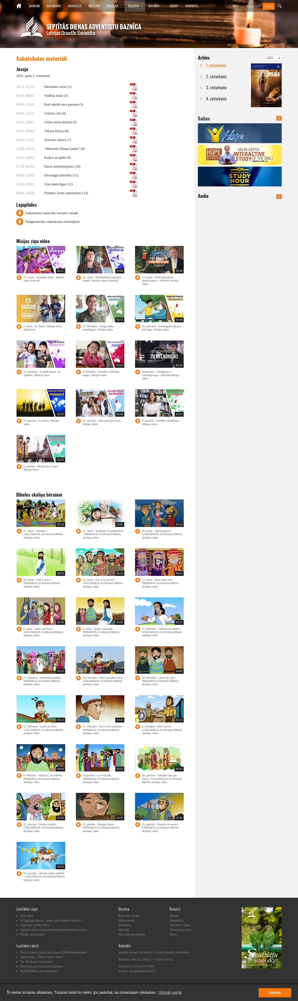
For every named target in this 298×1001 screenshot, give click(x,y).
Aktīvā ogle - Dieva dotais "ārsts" (42, 957)
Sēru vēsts (26, 916)
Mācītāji (93, 5)
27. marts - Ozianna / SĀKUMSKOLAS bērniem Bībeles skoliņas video (43, 534)
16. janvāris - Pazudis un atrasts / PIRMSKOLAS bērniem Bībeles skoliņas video (160, 828)
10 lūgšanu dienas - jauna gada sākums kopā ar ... (52, 920)
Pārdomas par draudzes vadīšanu (41, 966)
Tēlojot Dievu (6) (90, 131)
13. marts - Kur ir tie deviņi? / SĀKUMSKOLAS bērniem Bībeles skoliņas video (103, 583)
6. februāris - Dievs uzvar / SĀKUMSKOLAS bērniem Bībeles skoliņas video (162, 730)
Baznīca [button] (156, 5)
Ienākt (268, 6)
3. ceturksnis (216, 87)
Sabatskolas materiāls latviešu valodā (52, 213)
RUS (235, 5)
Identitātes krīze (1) (90, 87)
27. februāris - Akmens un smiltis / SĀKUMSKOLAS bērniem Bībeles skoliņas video (162, 632)
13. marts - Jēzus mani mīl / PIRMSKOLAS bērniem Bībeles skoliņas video (160, 583)
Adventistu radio (180, 930)
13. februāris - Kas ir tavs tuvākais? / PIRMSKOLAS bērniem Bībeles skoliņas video (103, 730)
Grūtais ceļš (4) (90, 113)
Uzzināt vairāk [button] (170, 992)
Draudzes (74, 5)
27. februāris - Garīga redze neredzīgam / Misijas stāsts (98, 328)
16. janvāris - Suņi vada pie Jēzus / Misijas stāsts (102, 422)
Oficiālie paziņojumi (132, 934)
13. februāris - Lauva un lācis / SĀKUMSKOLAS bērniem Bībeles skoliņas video (43, 730)
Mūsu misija (127, 920)
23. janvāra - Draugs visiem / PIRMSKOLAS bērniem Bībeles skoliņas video (101, 828)
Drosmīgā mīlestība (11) (90, 175)
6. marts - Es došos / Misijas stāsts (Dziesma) (43, 328)
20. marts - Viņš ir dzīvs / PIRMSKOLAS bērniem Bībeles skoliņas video (42, 583)
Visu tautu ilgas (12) (90, 184)
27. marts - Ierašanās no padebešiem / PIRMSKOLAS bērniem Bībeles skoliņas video (103, 534)
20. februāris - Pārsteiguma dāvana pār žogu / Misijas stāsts (161, 328)
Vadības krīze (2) (90, 96)
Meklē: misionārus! (32, 934)
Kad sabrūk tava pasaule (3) (90, 104)
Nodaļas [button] (113, 5)
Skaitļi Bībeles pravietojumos (39, 971)
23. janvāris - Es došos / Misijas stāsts (41, 422)
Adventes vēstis (179, 925)
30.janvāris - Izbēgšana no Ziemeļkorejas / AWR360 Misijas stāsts (160, 375)
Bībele (173, 916)
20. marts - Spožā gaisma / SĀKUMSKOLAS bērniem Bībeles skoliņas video (162, 534)
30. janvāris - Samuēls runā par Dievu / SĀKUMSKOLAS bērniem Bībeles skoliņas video (162, 779)
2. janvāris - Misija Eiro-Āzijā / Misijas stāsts (41, 468)
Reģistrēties (253, 6)
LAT (228, 5)
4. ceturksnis (216, 99)
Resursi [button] (135, 5)
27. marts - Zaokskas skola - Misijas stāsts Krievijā (44, 279)
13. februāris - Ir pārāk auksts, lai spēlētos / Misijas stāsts (42, 373)
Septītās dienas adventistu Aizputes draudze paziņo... (54, 930)
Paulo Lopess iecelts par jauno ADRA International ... (55, 952)
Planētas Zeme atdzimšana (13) (90, 193)
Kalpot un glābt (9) (90, 158)
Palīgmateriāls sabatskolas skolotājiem (53, 222)
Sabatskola (176, 920)
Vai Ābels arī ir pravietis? (36, 961)
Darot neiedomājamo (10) (90, 166)
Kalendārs (54, 5)
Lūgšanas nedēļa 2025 (34, 925)
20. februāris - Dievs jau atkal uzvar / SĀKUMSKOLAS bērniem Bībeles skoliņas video (104, 681)
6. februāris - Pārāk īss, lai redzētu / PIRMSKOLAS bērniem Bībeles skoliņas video (43, 779)
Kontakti (192, 5)
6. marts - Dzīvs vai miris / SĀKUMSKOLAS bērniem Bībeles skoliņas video (43, 632)
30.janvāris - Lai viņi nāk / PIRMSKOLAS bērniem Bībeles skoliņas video (101, 779)
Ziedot (174, 5)
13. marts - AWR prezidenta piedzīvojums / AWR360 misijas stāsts (160, 281)
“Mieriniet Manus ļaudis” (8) (90, 149)
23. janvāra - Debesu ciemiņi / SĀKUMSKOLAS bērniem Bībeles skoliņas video (43, 828)
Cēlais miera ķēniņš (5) (90, 122)
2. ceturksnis (216, 76)
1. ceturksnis (216, 65)
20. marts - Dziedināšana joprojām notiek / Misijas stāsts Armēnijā (102, 279)
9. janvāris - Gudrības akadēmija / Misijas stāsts (161, 422)
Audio (240, 196)
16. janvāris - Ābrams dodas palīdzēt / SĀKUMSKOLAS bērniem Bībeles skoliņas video (44, 877)
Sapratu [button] (275, 992)
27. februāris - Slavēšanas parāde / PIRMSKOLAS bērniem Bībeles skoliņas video (43, 681)
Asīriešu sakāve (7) (90, 140)
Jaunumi (34, 5)
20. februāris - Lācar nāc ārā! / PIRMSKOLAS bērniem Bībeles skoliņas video (160, 681)
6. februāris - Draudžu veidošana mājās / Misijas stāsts (101, 373)
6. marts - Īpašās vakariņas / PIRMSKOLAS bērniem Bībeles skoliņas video (101, 632)
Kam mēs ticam (129, 916)
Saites (204, 118)
